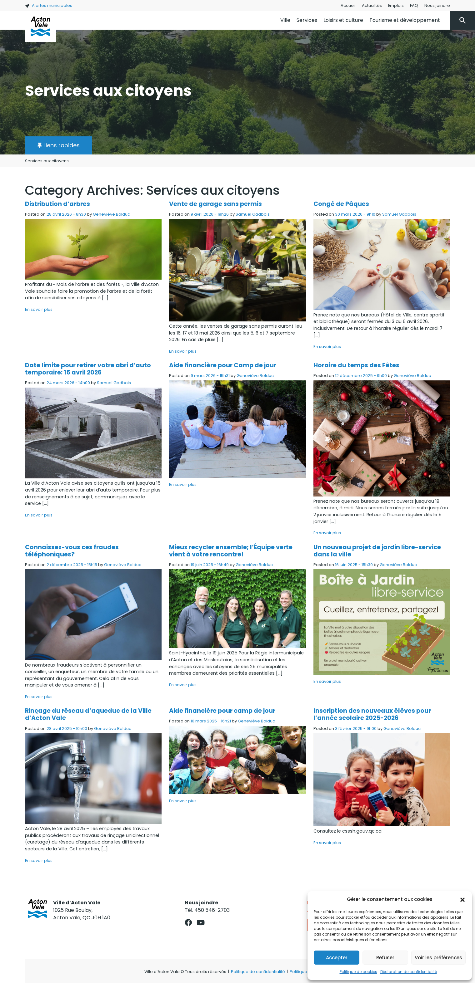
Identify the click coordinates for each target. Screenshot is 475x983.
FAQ (414, 5)
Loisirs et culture (343, 20)
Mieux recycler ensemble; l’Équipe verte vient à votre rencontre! (230, 551)
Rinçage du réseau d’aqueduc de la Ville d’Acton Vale (88, 714)
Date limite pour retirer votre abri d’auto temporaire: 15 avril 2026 (88, 369)
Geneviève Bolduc (111, 214)
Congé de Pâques (341, 204)
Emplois (396, 5)
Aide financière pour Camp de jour (222, 365)
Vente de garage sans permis (215, 204)
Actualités (372, 5)
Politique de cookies (358, 971)
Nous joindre (437, 5)
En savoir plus (38, 309)
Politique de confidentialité (258, 972)
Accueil (348, 5)
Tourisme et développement (404, 20)
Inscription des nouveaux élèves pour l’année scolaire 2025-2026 (372, 714)
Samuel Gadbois (253, 214)
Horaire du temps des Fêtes (356, 365)
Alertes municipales (48, 5)
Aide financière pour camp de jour (222, 711)
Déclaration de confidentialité (408, 971)
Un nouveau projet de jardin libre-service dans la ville (377, 551)
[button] (462, 899)
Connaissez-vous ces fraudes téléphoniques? (72, 551)
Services (307, 20)
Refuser (385, 957)
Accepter (337, 957)
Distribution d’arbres (57, 204)
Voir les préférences (438, 957)
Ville (285, 20)
